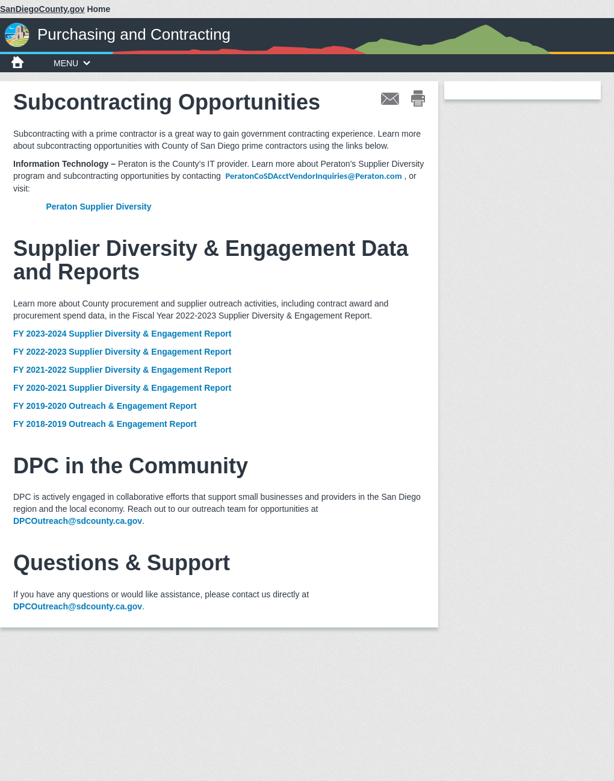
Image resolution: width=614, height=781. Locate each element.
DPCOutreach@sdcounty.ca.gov (77, 521)
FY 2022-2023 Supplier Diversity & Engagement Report (122, 351)
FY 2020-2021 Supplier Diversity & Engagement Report (122, 388)
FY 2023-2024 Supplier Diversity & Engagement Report (122, 333)
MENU (72, 63)
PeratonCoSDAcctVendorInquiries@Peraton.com (314, 175)
